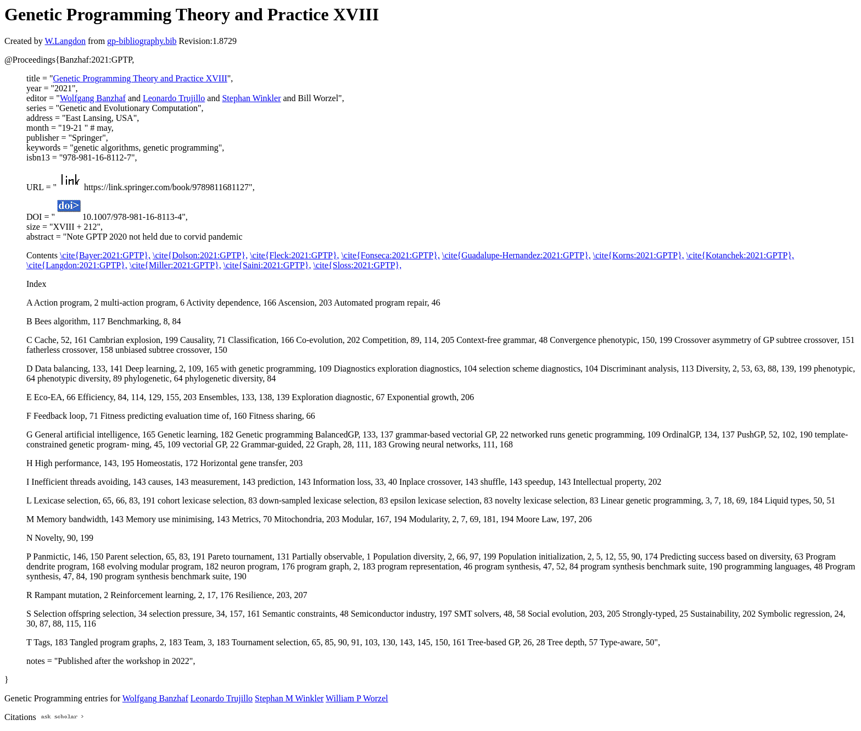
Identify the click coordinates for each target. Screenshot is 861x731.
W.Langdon (65, 41)
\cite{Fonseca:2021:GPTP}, (391, 255)
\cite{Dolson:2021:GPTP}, (200, 255)
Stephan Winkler (251, 98)
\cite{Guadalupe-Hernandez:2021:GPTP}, (516, 255)
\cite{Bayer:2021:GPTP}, (105, 255)
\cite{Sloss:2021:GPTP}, (358, 265)
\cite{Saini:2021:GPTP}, (267, 265)
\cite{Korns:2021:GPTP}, (638, 255)
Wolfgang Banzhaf (93, 98)
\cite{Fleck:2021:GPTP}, (294, 255)
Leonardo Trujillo (174, 98)
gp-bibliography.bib (142, 41)
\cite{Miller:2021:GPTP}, (175, 265)
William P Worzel (357, 698)
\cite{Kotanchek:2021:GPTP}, (740, 255)
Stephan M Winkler (289, 698)
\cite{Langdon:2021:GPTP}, (76, 265)
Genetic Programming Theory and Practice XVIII (140, 78)
